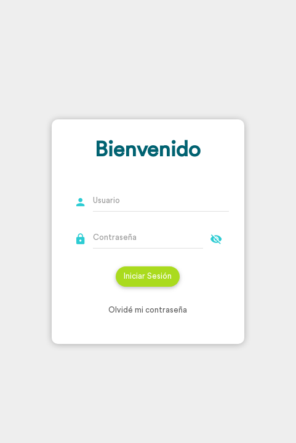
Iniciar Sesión (148, 276)
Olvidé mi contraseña (147, 310)
